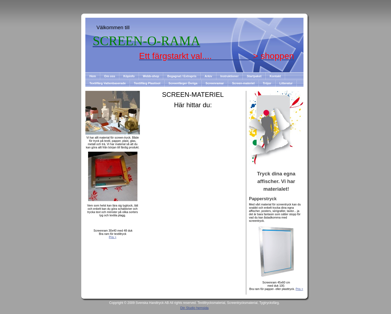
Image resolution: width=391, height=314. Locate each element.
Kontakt (275, 76)
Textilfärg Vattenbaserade (107, 83)
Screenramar (215, 83)
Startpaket (254, 76)
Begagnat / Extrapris (181, 76)
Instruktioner (229, 76)
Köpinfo (129, 76)
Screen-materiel (243, 83)
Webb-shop (151, 76)
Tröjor (267, 83)
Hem (92, 76)
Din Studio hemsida (194, 308)
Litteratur (286, 83)
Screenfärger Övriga (183, 83)
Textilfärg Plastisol (147, 83)
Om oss (109, 76)
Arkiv (208, 76)
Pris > (112, 237)
